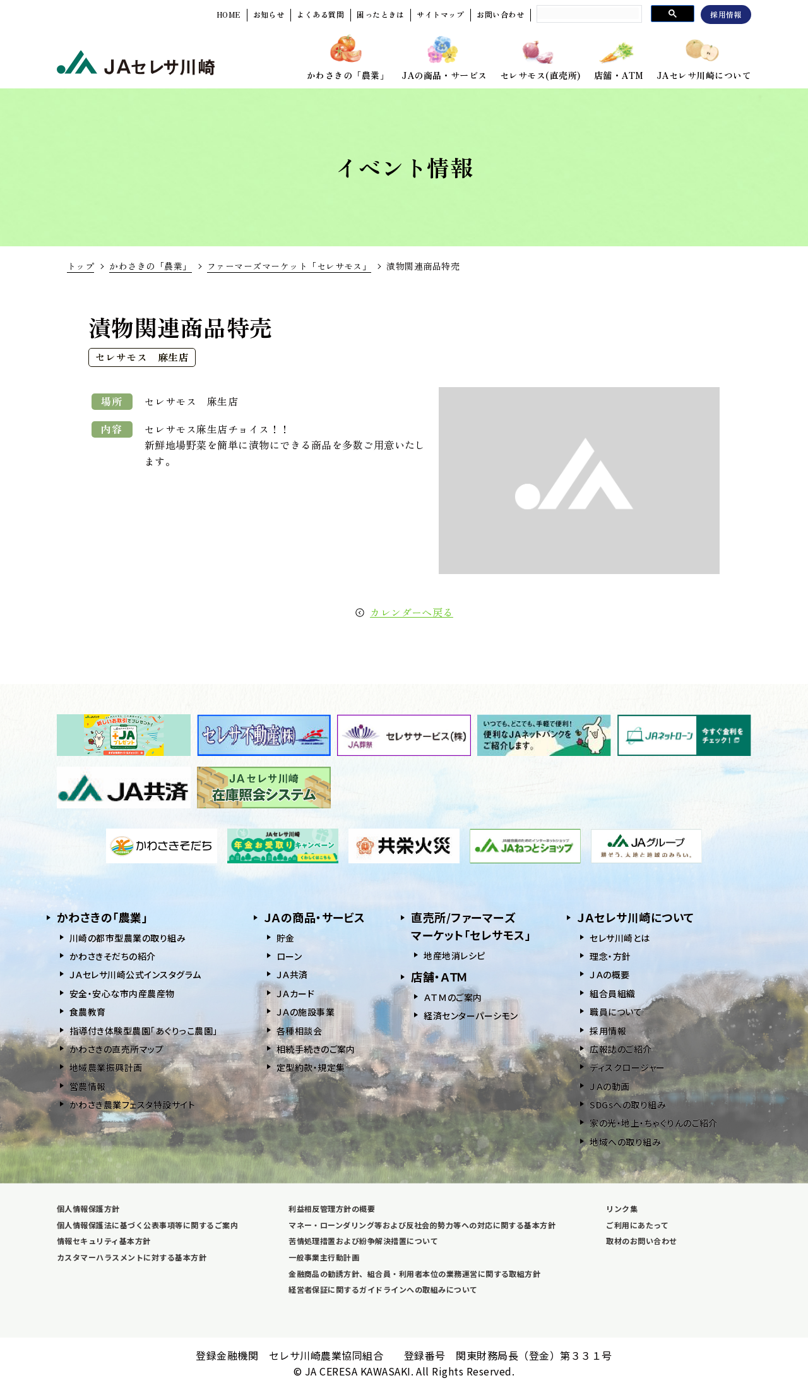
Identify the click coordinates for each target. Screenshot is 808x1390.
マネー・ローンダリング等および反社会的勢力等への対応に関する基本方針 (422, 1224)
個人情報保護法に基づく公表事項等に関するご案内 (147, 1224)
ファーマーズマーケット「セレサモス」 (289, 266)
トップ (80, 266)
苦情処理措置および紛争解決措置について (363, 1240)
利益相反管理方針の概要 (331, 1208)
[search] (588, 13)
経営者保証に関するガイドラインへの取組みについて (383, 1289)
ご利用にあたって (637, 1224)
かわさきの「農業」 (150, 266)
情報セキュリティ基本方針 (104, 1240)
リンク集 (622, 1208)
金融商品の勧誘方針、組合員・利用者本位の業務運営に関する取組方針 (414, 1273)
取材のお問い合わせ (641, 1240)
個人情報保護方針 (88, 1208)
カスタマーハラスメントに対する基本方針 (131, 1257)
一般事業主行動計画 (323, 1257)
